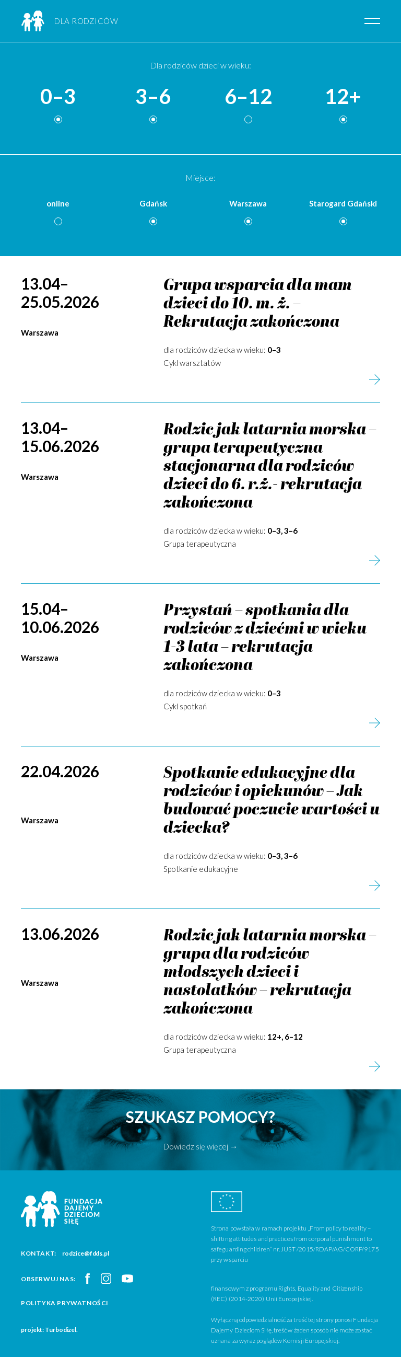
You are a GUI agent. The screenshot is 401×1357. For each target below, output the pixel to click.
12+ (343, 97)
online (57, 203)
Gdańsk (153, 203)
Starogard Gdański (343, 203)
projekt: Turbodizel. (49, 1329)
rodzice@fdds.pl (85, 1253)
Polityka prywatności (65, 1303)
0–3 (58, 97)
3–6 (153, 97)
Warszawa (248, 203)
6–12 (248, 97)
